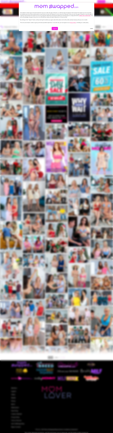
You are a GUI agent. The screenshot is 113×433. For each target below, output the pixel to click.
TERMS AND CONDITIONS (85, 15)
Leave (91, 28)
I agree (55, 28)
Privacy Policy (73, 22)
